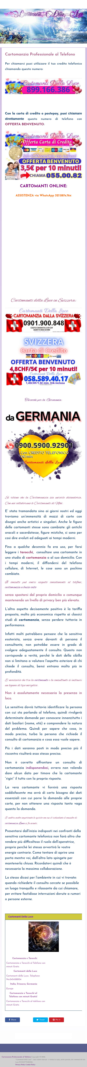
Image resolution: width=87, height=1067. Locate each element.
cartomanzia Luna (15, 823)
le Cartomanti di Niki (46, 503)
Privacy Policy (20, 1064)
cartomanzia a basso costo (20, 587)
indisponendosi (37, 768)
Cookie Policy (30, 1064)
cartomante (41, 680)
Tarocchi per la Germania (43, 400)
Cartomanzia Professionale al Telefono (16, 1057)
